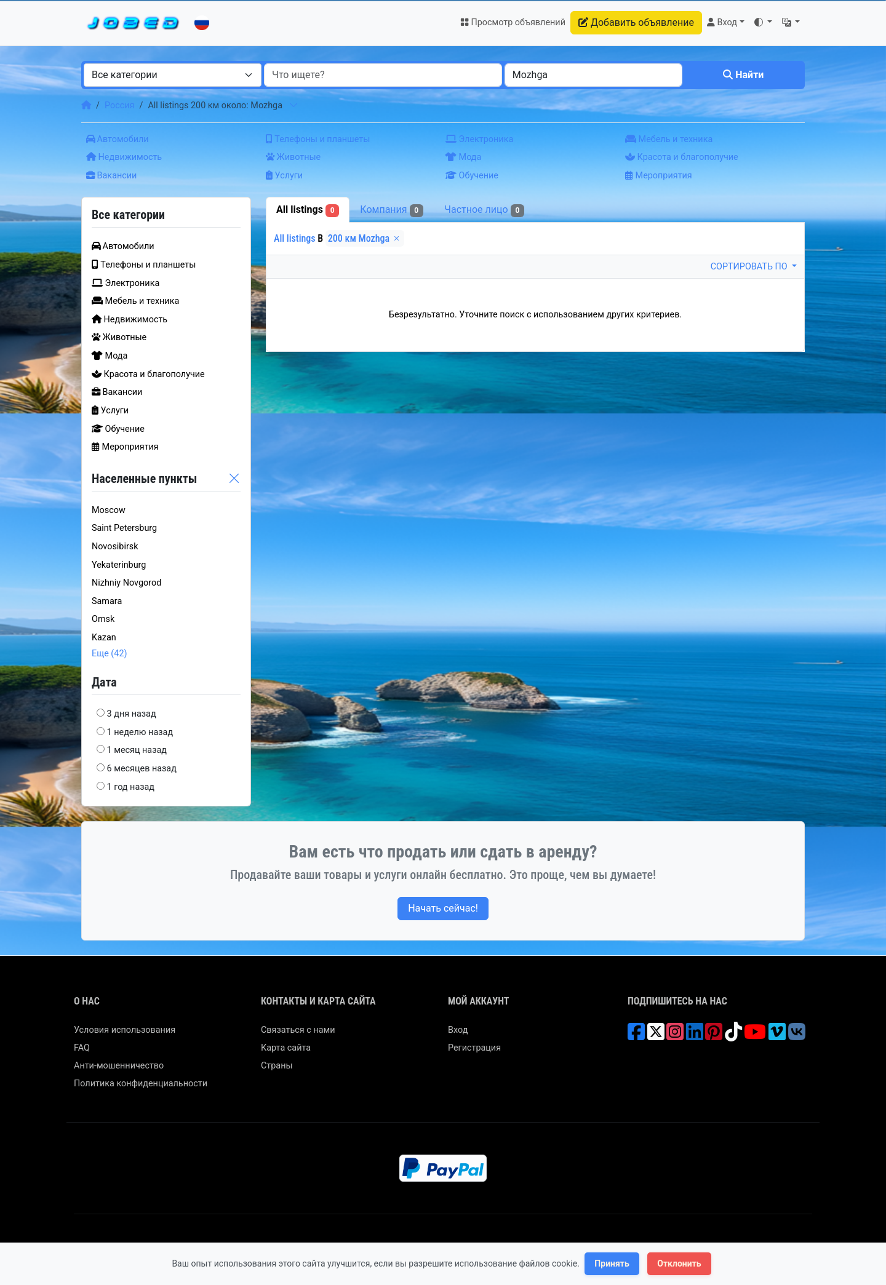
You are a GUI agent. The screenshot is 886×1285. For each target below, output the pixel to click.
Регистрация (474, 1048)
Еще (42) (109, 653)
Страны (277, 1065)
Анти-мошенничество (119, 1065)
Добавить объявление (636, 22)
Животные (293, 157)
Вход (458, 1030)
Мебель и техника (668, 139)
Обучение (471, 175)
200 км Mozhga (365, 238)
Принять (611, 1263)
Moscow (109, 510)
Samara (107, 601)
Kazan (104, 637)
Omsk (103, 619)
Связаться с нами (298, 1030)
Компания (391, 210)
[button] (763, 22)
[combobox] (172, 75)
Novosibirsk (115, 546)
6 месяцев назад (142, 768)
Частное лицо (484, 210)
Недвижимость (124, 157)
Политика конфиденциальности (140, 1083)
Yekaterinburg (119, 565)
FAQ (82, 1048)
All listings (307, 210)
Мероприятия (658, 175)
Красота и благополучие (681, 157)
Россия (119, 105)
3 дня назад (131, 714)
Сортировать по (750, 266)
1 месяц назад (137, 750)
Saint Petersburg (124, 528)
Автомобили (117, 139)
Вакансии (111, 175)
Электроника (479, 139)
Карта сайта (286, 1048)
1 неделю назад (140, 732)
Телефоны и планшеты (318, 139)
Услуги (284, 175)
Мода (463, 157)
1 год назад (130, 787)
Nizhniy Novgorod (126, 583)
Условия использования (124, 1030)
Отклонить (679, 1263)
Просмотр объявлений (512, 22)
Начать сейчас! (443, 908)
